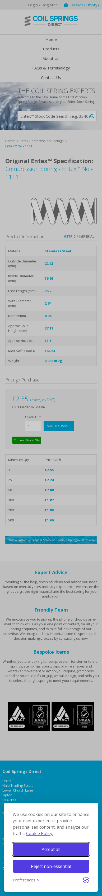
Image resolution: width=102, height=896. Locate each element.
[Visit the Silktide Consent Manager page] (86, 880)
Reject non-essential (51, 866)
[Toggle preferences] (26, 880)
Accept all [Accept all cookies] (51, 849)
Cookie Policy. (39, 833)
